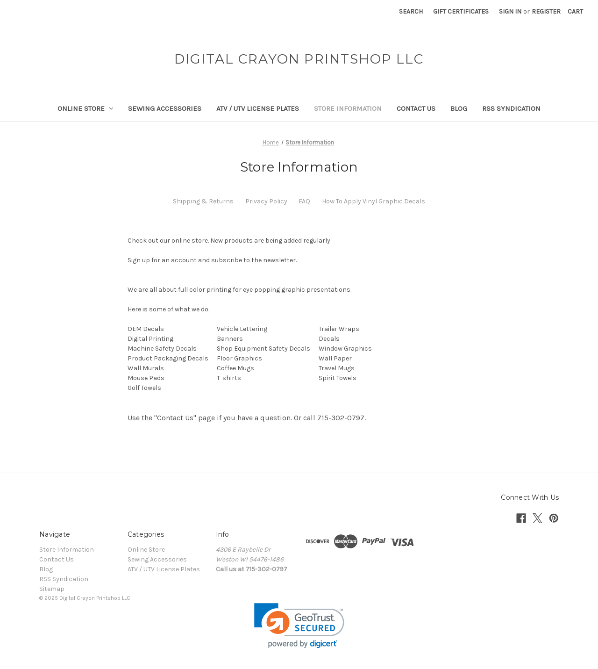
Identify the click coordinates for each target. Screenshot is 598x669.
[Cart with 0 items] (575, 11)
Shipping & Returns (203, 201)
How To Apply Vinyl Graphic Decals (373, 201)
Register (546, 11)
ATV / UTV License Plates (257, 108)
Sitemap (51, 589)
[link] (299, 625)
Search (411, 11)
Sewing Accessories (164, 108)
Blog (458, 108)
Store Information (348, 108)
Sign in (510, 11)
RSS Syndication (511, 108)
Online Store (85, 108)
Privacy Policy (266, 201)
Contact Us (416, 108)
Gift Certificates (461, 11)
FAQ (304, 201)
